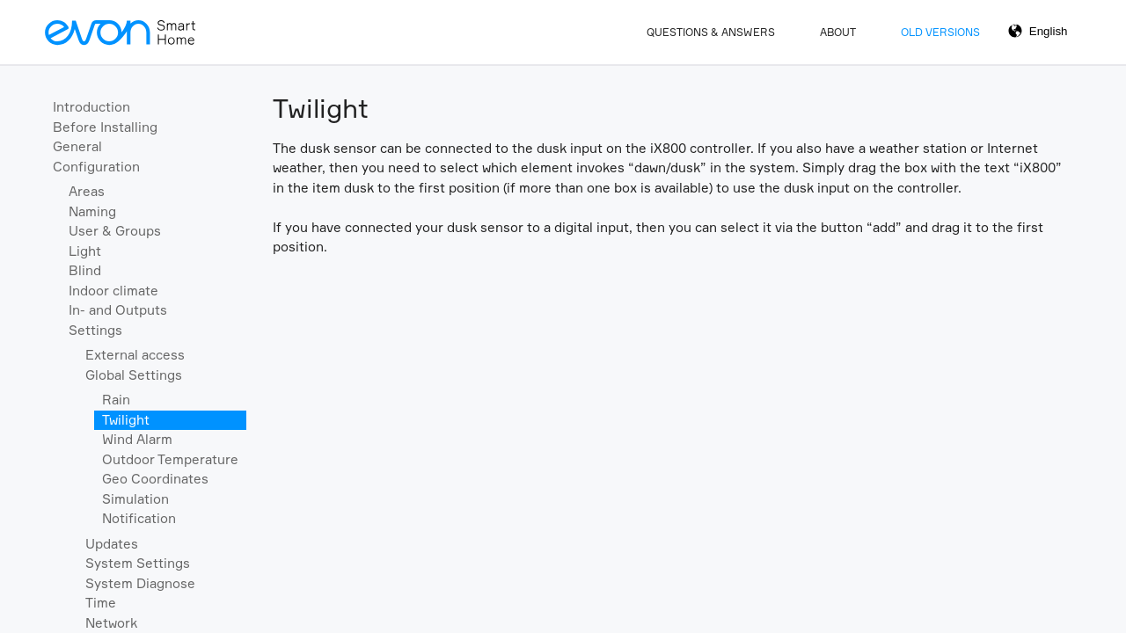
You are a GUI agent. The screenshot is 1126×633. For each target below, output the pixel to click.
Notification (139, 518)
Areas (87, 191)
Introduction (91, 106)
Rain (116, 399)
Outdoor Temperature (170, 459)
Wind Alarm (137, 439)
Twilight (126, 419)
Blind (85, 270)
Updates (111, 543)
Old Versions (940, 32)
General (77, 146)
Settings (95, 330)
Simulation (135, 499)
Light (85, 251)
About (838, 32)
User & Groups (115, 230)
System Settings (137, 563)
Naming (92, 211)
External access (135, 354)
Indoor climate (113, 290)
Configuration (96, 166)
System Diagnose (140, 583)
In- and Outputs (118, 310)
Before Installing (105, 127)
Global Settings (133, 375)
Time (100, 602)
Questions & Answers (711, 32)
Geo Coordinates (155, 478)
